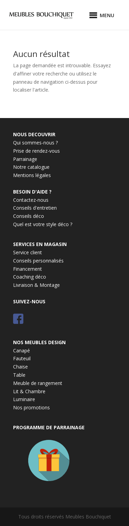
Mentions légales (32, 175)
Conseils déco (28, 216)
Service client (27, 252)
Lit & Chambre (29, 391)
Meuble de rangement (37, 383)
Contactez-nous (31, 200)
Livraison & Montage (36, 285)
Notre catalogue (31, 167)
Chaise (20, 366)
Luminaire (24, 399)
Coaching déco (29, 276)
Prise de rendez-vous (36, 151)
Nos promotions (31, 407)
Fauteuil (22, 358)
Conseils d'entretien (35, 207)
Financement (27, 269)
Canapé (21, 350)
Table (19, 375)
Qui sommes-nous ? (35, 142)
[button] (107, 15)
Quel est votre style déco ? (42, 224)
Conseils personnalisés (38, 260)
